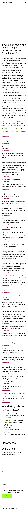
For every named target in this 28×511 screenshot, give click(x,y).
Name (4, 471)
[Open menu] (25, 3)
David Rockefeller (8, 426)
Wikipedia (7, 131)
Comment (4, 457)
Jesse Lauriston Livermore (10, 431)
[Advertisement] (14, 24)
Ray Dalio (6, 419)
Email (3, 478)
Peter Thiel (6, 429)
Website (4, 484)
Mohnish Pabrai (8, 415)
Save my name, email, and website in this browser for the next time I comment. (13, 491)
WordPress (14, 508)
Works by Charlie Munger (19, 131)
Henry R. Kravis (8, 420)
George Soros (7, 434)
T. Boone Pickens (8, 422)
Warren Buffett (9, 67)
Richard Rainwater (8, 432)
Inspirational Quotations (7, 2)
